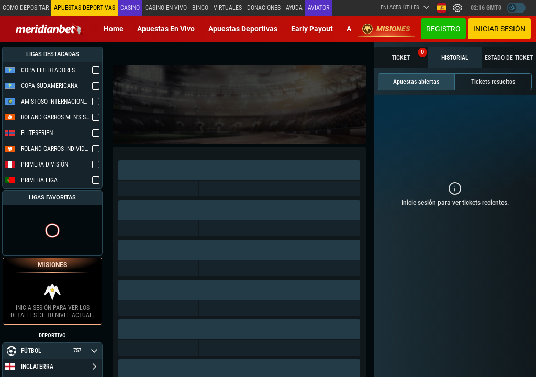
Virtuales (228, 8)
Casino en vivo (166, 8)
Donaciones (264, 8)
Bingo (200, 8)
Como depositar (26, 8)
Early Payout (312, 29)
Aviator (318, 8)
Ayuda (294, 8)
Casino (130, 8)
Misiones (386, 29)
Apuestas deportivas (242, 29)
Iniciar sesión (499, 29)
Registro (443, 29)
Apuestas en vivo (166, 29)
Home (114, 29)
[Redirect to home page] (49, 29)
